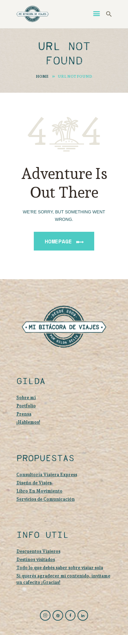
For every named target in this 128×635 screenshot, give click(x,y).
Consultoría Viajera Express (46, 474)
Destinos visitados (35, 559)
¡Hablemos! (28, 422)
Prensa (23, 414)
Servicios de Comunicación (45, 499)
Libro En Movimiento (39, 491)
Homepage (58, 241)
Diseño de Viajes (34, 482)
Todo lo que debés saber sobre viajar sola (59, 567)
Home (42, 76)
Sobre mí (26, 397)
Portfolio (26, 405)
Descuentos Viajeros (38, 551)
